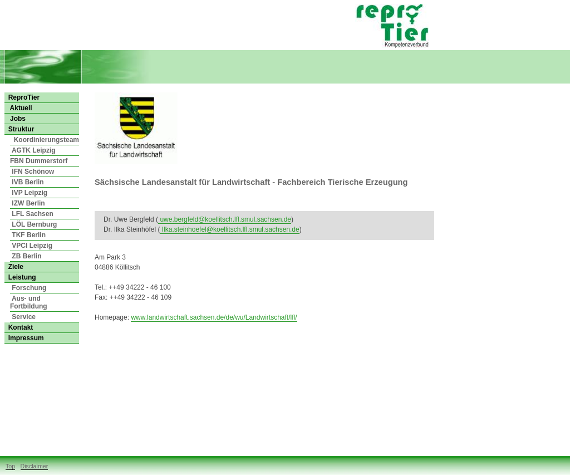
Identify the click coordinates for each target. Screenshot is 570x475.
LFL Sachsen (31, 214)
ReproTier (22, 97)
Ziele (13, 267)
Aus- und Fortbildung (28, 302)
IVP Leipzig (28, 193)
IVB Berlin (27, 182)
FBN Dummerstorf (38, 161)
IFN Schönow (32, 171)
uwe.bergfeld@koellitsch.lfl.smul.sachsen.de (224, 219)
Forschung (28, 288)
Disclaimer (34, 466)
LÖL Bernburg (33, 224)
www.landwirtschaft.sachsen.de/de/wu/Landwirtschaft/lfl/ (214, 317)
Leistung (20, 277)
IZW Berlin (27, 203)
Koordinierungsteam (44, 140)
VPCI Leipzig (31, 245)
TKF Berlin (28, 235)
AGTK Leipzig (33, 150)
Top (10, 466)
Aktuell (18, 108)
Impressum (24, 338)
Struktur (19, 129)
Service (23, 317)
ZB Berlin (26, 256)
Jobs (15, 119)
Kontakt (18, 327)
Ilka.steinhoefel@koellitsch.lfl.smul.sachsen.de (229, 229)
